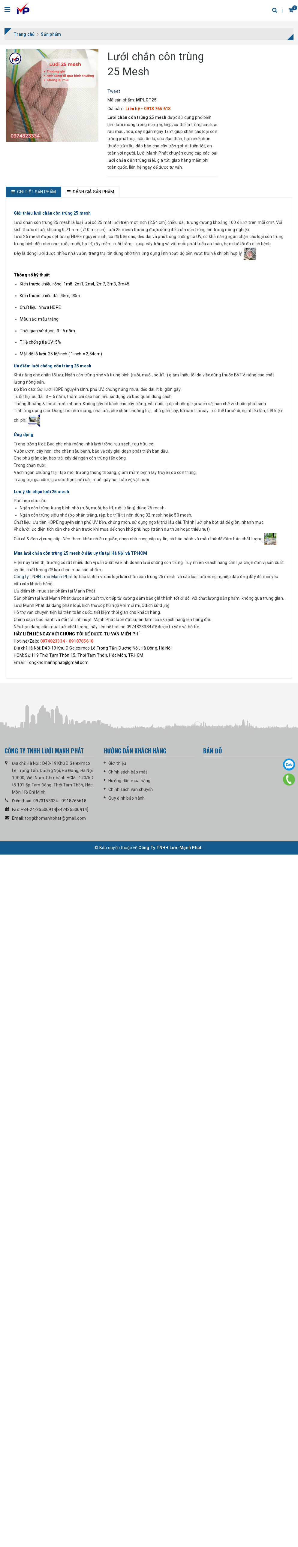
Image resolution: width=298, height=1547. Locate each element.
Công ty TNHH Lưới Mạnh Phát (43, 1275)
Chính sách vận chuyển (130, 1487)
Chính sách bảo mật (127, 1470)
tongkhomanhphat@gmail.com (55, 1516)
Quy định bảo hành (126, 1496)
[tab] (33, 192)
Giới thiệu (117, 1461)
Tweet (113, 91)
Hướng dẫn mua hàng (129, 1479)
